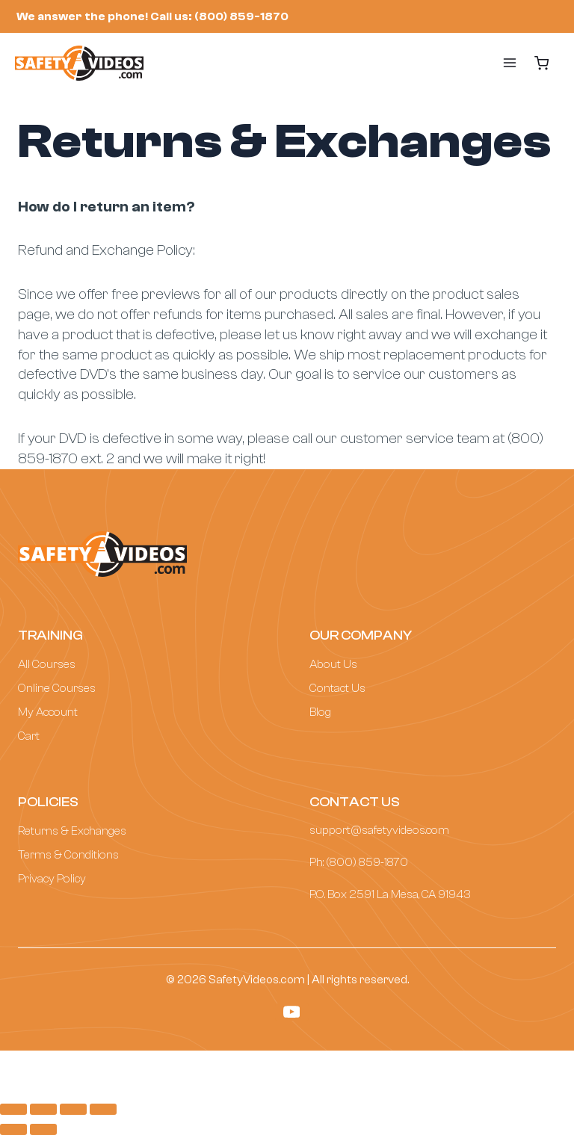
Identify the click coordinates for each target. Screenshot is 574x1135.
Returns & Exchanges (72, 831)
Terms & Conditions (68, 855)
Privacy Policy (52, 878)
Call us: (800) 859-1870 (219, 16)
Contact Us (337, 688)
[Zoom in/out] (103, 1109)
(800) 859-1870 (367, 862)
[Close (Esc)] (13, 1109)
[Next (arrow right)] (43, 1129)
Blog (320, 712)
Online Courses (57, 688)
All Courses (46, 664)
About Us (333, 664)
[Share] (43, 1109)
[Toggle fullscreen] (73, 1109)
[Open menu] (494, 63)
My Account (48, 712)
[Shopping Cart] (542, 63)
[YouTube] (292, 1011)
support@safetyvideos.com (379, 830)
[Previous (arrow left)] (13, 1129)
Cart (29, 736)
